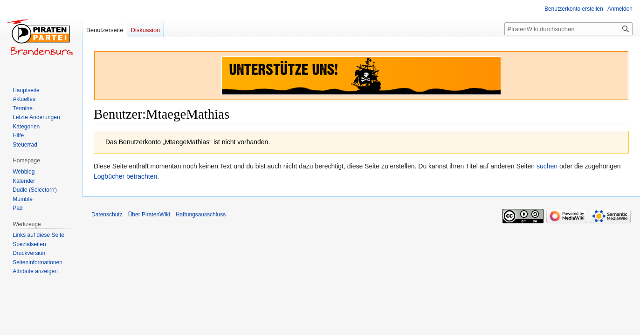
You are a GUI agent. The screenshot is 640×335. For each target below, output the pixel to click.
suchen (547, 166)
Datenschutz (107, 214)
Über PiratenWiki (149, 214)
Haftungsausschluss (201, 214)
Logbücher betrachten (125, 176)
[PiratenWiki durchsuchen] (568, 28)
